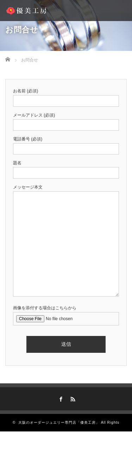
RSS (72, 398)
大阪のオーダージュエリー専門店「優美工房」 (59, 422)
